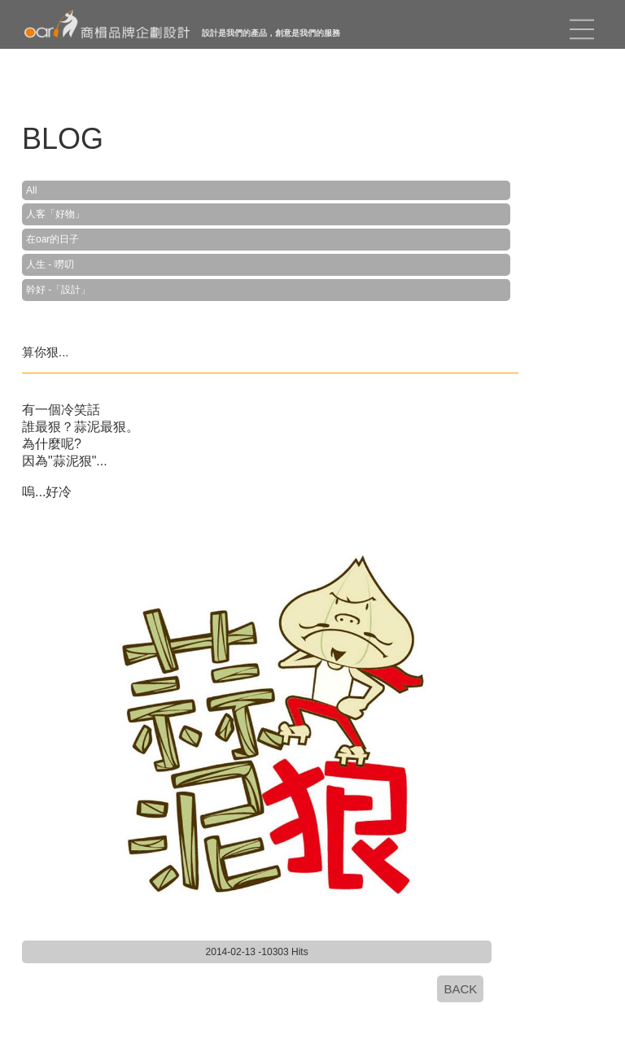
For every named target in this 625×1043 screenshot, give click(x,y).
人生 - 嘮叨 (50, 264)
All (31, 190)
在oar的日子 (52, 239)
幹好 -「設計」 (58, 289)
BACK (460, 989)
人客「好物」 (55, 214)
